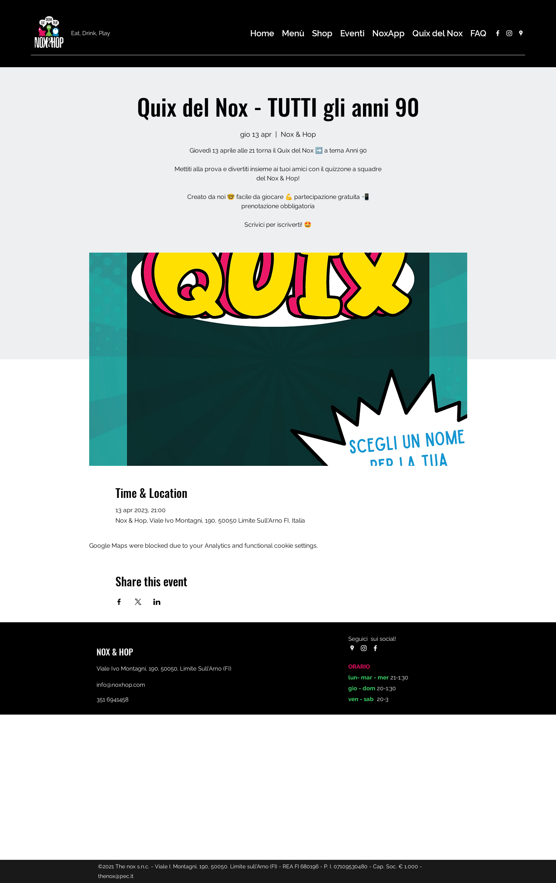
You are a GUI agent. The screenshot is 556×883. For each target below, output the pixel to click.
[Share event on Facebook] (119, 602)
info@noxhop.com (121, 684)
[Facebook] (498, 33)
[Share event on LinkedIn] (157, 602)
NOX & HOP (115, 651)
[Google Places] (521, 33)
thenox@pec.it (116, 876)
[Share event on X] (138, 602)
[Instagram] (509, 33)
